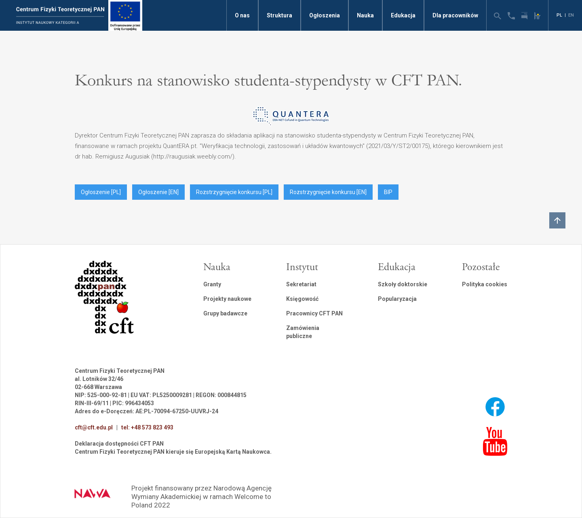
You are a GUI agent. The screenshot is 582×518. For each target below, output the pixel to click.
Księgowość (302, 299)
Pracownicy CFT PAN (314, 313)
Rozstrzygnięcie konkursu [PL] (234, 192)
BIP (388, 192)
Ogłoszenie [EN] (158, 192)
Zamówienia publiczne (302, 332)
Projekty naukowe (227, 299)
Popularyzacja (397, 299)
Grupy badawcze (225, 313)
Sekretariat (301, 284)
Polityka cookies (484, 284)
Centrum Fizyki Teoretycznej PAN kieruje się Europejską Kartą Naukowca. (173, 451)
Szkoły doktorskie (402, 284)
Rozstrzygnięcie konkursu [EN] (328, 192)
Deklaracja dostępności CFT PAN (119, 443)
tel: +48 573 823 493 (147, 427)
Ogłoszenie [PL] (101, 192)
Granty (212, 284)
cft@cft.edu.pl (94, 427)
